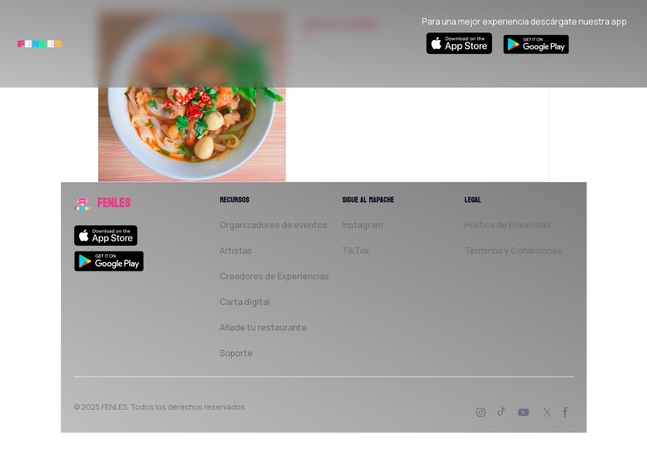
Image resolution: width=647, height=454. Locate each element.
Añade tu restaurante (263, 327)
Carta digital (245, 302)
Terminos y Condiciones (513, 250)
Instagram (362, 225)
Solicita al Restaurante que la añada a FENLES (398, 88)
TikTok (355, 250)
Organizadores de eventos (274, 225)
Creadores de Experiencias (274, 276)
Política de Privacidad (507, 225)
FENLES (114, 407)
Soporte (236, 353)
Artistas (236, 250)
